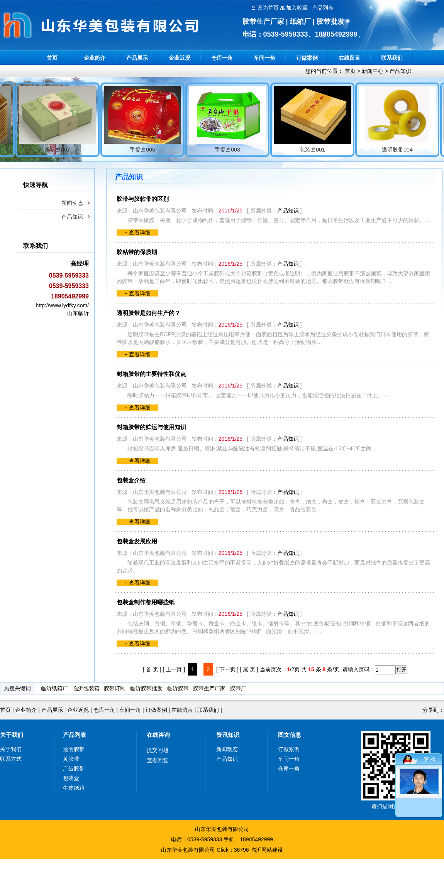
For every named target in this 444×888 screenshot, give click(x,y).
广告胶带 (74, 768)
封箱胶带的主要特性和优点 (151, 374)
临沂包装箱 (86, 688)
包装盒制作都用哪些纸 (146, 602)
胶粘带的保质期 (137, 252)
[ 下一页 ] (227, 669)
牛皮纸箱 (74, 788)
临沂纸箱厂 (54, 688)
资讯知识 (227, 734)
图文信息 (289, 734)
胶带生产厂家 (209, 688)
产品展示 (137, 58)
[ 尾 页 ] (249, 669)
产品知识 (400, 71)
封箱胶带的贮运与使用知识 (151, 427)
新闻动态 (72, 203)
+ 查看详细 (137, 232)
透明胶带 (74, 749)
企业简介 (94, 58)
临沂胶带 (178, 688)
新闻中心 (372, 71)
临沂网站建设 (267, 850)
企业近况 (179, 58)
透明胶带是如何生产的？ (148, 313)
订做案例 (307, 58)
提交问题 (157, 750)
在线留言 (349, 58)
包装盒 (71, 778)
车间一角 (264, 58)
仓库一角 (222, 58)
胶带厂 (238, 688)
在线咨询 (158, 734)
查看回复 (157, 760)
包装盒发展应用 (137, 541)
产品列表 (74, 734)
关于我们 (11, 734)
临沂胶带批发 (146, 688)
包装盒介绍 (131, 480)
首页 (52, 58)
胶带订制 (114, 688)
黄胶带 (71, 759)
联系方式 (11, 759)
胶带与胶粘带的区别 (143, 198)
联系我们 (392, 58)
